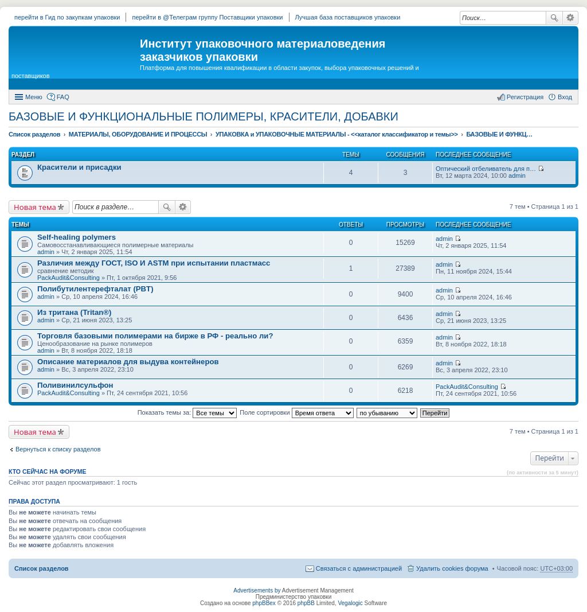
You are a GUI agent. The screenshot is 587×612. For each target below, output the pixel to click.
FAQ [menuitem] (63, 96)
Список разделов (41, 568)
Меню (33, 96)
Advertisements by (256, 590)
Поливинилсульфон (75, 385)
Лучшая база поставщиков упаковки (348, 17)
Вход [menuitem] (565, 96)
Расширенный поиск (570, 18)
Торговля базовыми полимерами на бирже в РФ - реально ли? (155, 336)
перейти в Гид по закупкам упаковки (67, 17)
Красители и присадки (79, 167)
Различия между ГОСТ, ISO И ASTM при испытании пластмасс (153, 263)
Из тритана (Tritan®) (74, 312)
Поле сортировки (296, 412)
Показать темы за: (187, 412)
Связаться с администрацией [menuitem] (359, 568)
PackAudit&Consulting (68, 277)
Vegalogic (350, 603)
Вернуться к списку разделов (57, 449)
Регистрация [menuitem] (525, 96)
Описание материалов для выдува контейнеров (128, 361)
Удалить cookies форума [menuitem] (452, 568)
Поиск (554, 18)
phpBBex (264, 603)
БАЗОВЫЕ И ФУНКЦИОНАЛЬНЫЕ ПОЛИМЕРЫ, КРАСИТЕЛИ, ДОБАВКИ (203, 116)
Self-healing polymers (76, 237)
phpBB (306, 603)
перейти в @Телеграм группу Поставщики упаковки (207, 17)
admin (517, 175)
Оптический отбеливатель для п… (486, 168)
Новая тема (35, 207)
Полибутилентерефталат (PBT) (95, 288)
